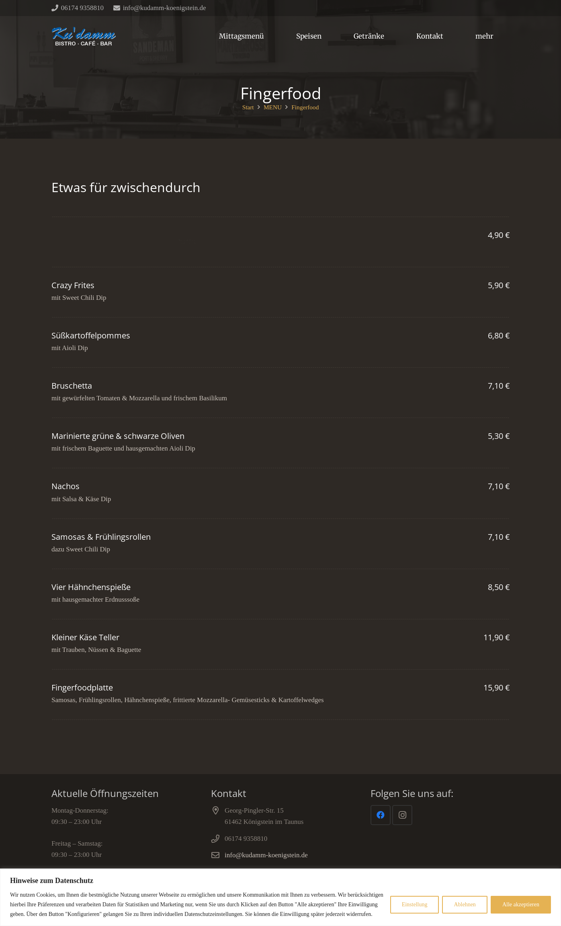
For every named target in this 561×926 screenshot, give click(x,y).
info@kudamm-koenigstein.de (266, 855)
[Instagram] (402, 815)
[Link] (83, 36)
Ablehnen (464, 904)
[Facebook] (381, 815)
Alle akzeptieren (520, 904)
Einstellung (415, 904)
